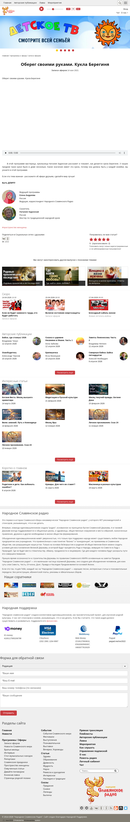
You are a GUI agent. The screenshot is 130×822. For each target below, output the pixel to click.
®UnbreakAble (29, 818)
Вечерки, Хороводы (58, 749)
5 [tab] (73, 50)
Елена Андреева (27, 195)
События (51, 730)
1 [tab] (57, 50)
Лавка (42, 3)
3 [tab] (65, 50)
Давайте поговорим (14, 772)
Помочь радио (98, 758)
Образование (55, 760)
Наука (51, 769)
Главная (7, 3)
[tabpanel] (65, 32)
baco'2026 (7, 818)
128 (68, 9)
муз (78, 9)
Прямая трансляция (101, 730)
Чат (118, 13)
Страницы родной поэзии (17, 778)
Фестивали (53, 737)
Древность (53, 763)
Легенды (52, 792)
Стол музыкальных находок (18, 756)
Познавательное (56, 743)
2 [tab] (61, 50)
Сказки (51, 789)
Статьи (50, 753)
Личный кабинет (100, 761)
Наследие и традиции (59, 779)
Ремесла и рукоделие (59, 772)
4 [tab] (69, 50)
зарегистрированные (119, 246)
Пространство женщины (16, 765)
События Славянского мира (62, 734)
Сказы (49, 782)
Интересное (54, 775)
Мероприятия (55, 3)
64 (73, 9)
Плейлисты (96, 734)
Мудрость (53, 766)
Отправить (8, 713)
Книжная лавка (12, 775)
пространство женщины (15, 227)
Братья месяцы (11, 750)
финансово (52, 621)
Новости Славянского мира (18, 746)
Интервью (9, 753)
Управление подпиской (103, 751)
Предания (53, 786)
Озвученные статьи (14, 769)
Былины (52, 795)
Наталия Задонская (29, 212)
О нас (93, 754)
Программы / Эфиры (14, 740)
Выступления (55, 740)
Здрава (51, 756)
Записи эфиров (59, 70)
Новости (7, 734)
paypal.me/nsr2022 (117, 641)
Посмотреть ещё (65, 373)
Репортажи (9, 759)
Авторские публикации (25, 3)
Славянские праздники (16, 762)
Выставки (53, 746)
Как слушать (97, 748)
